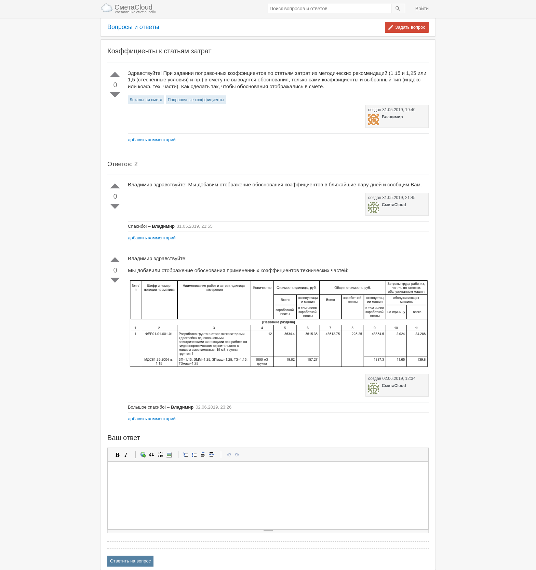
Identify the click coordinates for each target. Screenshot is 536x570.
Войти (422, 8)
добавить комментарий (152, 139)
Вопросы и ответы (133, 27)
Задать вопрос (410, 27)
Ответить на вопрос (130, 561)
